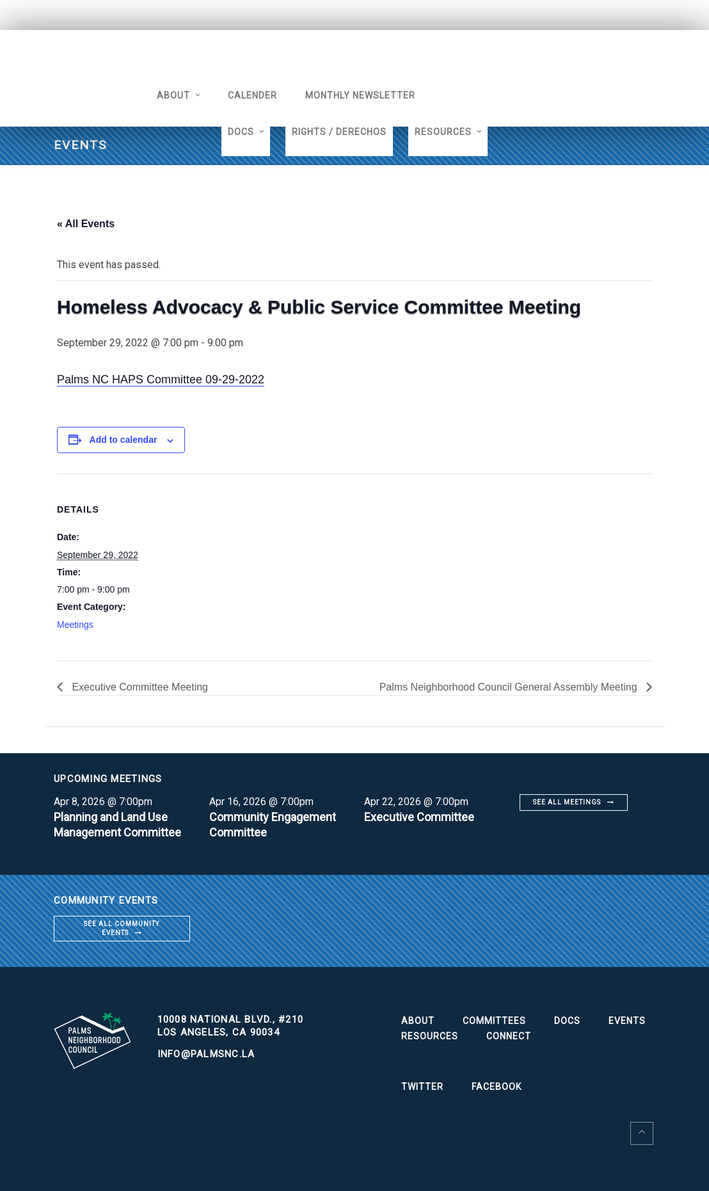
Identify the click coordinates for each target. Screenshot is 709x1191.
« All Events (86, 223)
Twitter (422, 1087)
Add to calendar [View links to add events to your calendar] (123, 440)
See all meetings (567, 802)
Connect (508, 1036)
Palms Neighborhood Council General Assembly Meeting (509, 687)
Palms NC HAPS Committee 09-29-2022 (160, 379)
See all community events (121, 928)
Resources (443, 132)
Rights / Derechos (339, 132)
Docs (241, 132)
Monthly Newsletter (360, 95)
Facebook (497, 1087)
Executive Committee (419, 817)
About (173, 95)
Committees (494, 1021)
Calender (252, 95)
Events (627, 1021)
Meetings (75, 624)
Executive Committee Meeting (138, 687)
